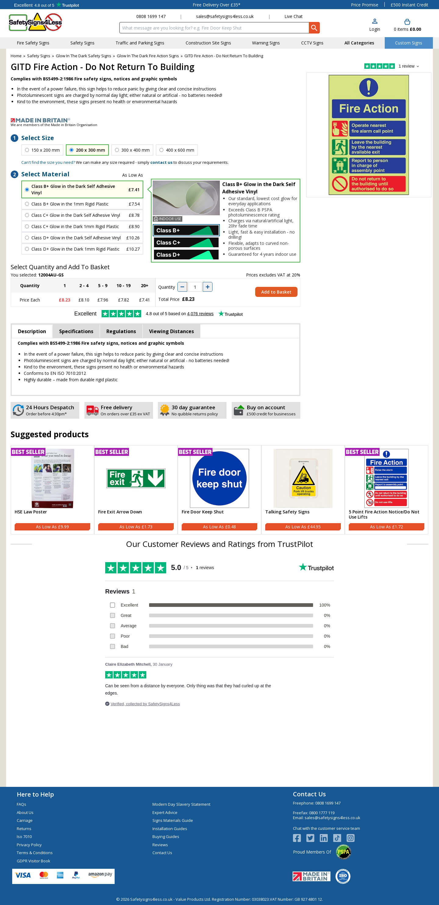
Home (16, 55)
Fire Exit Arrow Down (120, 512)
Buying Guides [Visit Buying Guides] (165, 836)
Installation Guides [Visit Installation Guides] (169, 828)
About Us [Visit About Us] (25, 812)
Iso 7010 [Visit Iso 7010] (24, 836)
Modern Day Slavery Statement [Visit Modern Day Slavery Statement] (181, 804)
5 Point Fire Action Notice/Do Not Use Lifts (384, 514)
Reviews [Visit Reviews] (160, 844)
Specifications (76, 331)
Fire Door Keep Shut (203, 512)
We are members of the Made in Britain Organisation (54, 124)
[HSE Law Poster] (52, 490)
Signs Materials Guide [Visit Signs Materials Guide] (172, 820)
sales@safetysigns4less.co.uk (225, 16)
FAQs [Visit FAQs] (21, 804)
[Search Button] (314, 27)
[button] (375, 25)
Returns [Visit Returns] (24, 828)
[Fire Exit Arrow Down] (136, 490)
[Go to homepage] (44, 22)
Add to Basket (276, 292)
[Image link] (219, 120)
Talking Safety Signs (287, 512)
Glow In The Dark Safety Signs (83, 55)
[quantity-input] (195, 287)
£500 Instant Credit (409, 5)
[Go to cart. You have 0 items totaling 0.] (407, 25)
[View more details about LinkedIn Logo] (326, 838)
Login (374, 29)
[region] (52, 478)
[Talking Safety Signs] (303, 490)
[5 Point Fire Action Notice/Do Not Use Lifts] (386, 490)
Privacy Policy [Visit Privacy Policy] (29, 844)
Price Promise (364, 5)
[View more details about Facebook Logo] (299, 838)
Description (32, 331)
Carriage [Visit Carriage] (25, 820)
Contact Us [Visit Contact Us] (162, 852)
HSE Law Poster (31, 512)
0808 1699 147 (151, 16)
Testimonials (46, 4)
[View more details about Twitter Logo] (313, 838)
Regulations (121, 331)
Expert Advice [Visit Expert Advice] (164, 812)
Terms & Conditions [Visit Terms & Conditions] (35, 852)
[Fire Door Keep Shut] (219, 490)
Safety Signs (38, 55)
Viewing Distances (171, 331)
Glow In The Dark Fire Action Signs (148, 55)
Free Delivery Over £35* (217, 5)
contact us (161, 162)
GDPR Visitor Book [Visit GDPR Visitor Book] (33, 861)
